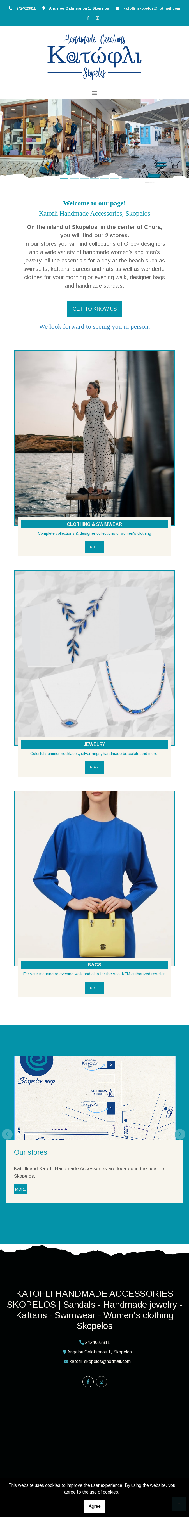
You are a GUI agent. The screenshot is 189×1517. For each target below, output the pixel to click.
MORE (94, 547)
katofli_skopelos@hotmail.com (151, 8)
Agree (95, 1506)
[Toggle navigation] (94, 93)
